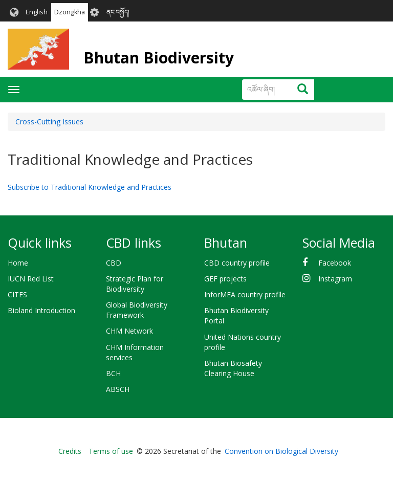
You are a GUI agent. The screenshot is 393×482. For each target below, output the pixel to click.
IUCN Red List (31, 278)
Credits (69, 451)
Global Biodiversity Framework (136, 310)
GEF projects (225, 278)
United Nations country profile (242, 342)
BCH (113, 373)
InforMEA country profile (245, 294)
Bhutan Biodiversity (158, 57)
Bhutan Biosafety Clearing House (233, 368)
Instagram (335, 278)
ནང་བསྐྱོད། (117, 12)
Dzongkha (69, 12)
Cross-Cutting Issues (49, 121)
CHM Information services (135, 352)
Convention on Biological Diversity (281, 451)
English (37, 12)
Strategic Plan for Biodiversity (134, 284)
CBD (113, 263)
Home (18, 263)
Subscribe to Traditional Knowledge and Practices (89, 187)
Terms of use (111, 451)
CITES (17, 294)
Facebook (334, 263)
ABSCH (117, 389)
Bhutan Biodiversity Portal (236, 315)
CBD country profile (237, 263)
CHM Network (129, 331)
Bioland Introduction (41, 310)
